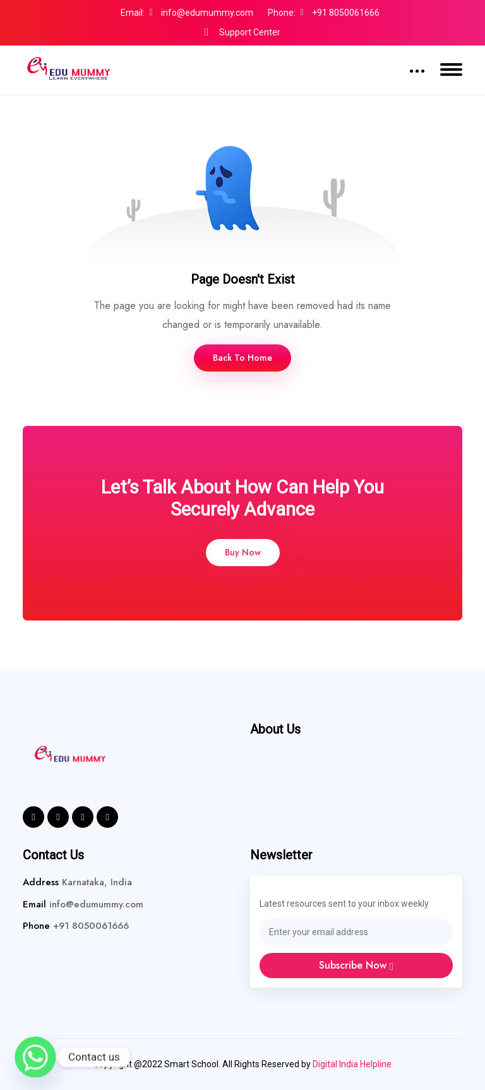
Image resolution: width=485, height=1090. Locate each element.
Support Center (242, 32)
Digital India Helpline (352, 1064)
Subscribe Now (356, 965)
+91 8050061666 (340, 13)
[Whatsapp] (35, 1057)
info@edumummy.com (201, 13)
